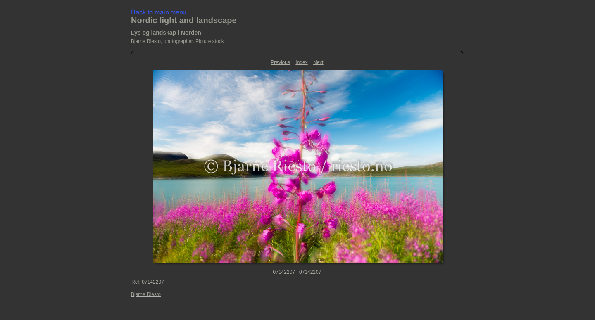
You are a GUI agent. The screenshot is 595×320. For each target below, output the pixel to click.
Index (301, 62)
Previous (280, 62)
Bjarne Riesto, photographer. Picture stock (177, 41)
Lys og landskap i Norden (166, 32)
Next (318, 62)
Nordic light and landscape (184, 20)
